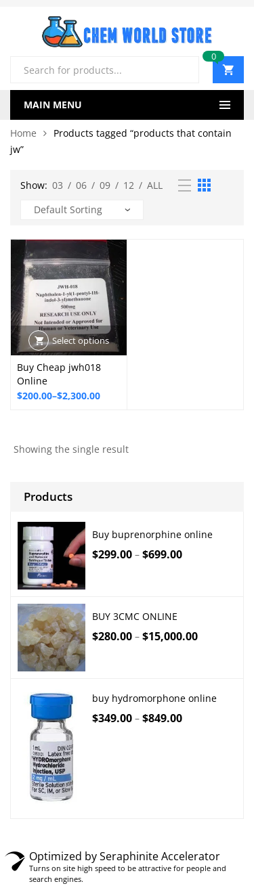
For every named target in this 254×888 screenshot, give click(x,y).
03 (57, 185)
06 (81, 185)
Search (183, 69)
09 (105, 185)
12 (128, 185)
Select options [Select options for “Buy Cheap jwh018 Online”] (80, 340)
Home (23, 133)
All (155, 185)
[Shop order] (82, 210)
